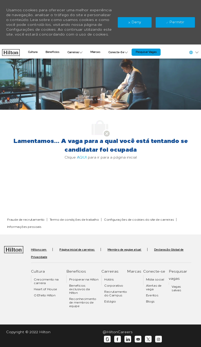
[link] (11, 51)
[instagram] (158, 339)
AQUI (82, 157)
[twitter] (148, 339)
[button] (193, 52)
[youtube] (138, 339)
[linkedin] (128, 339)
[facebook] (117, 339)
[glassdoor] (107, 339)
